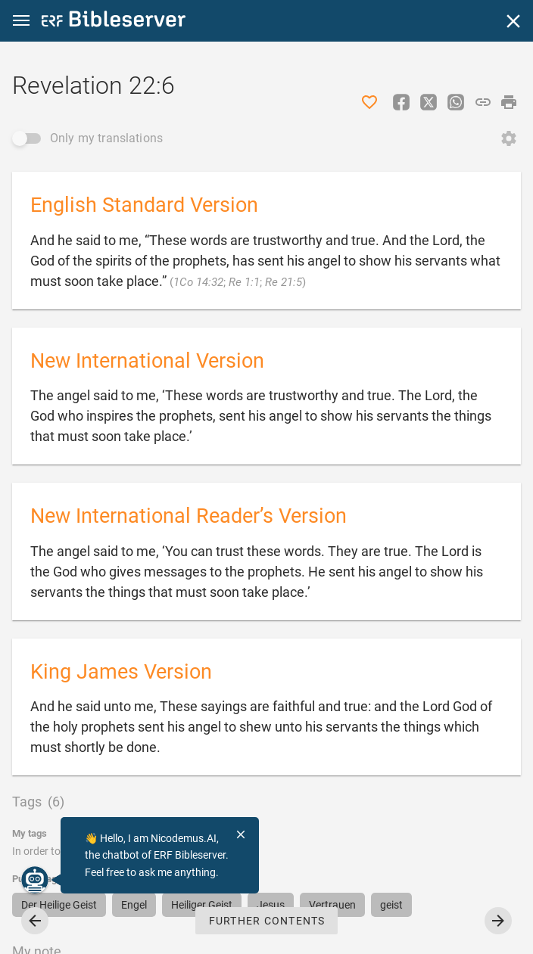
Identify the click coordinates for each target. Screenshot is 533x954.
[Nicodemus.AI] (34, 879)
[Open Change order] (509, 138)
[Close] (513, 21)
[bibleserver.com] (113, 21)
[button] (21, 20)
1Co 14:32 (198, 282)
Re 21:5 (283, 282)
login (188, 851)
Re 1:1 (244, 282)
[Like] (369, 102)
